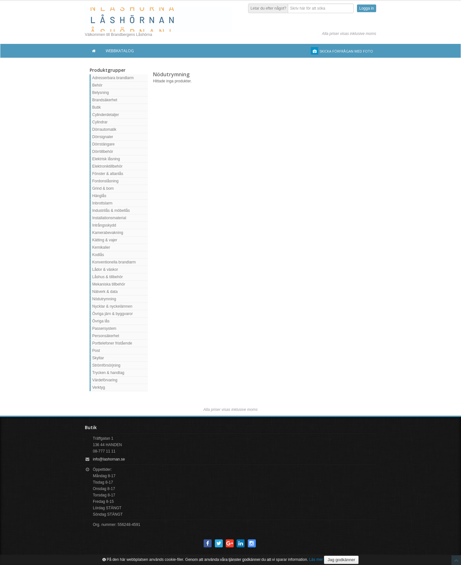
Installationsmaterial (109, 218)
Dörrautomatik (104, 129)
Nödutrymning (104, 299)
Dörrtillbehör (102, 151)
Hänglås (99, 196)
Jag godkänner (341, 559)
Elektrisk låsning (106, 159)
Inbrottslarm (102, 203)
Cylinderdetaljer (105, 114)
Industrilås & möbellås (111, 210)
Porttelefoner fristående (112, 343)
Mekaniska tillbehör (108, 284)
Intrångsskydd (104, 225)
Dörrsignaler (102, 137)
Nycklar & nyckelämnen (112, 306)
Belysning (100, 92)
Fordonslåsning (105, 181)
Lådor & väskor (105, 269)
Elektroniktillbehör (107, 166)
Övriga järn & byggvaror (112, 314)
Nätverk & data (104, 291)
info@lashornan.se (109, 459)
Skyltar (98, 358)
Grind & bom (103, 188)
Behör (97, 85)
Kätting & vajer (104, 240)
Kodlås (98, 255)
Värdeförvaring (104, 380)
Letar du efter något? (268, 8)
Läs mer (316, 559)
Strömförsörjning (106, 365)
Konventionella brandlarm (114, 262)
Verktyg (98, 387)
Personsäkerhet (105, 336)
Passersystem (104, 328)
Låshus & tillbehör (107, 277)
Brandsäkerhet (104, 100)
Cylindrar (100, 122)
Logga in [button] (366, 8)
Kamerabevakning (107, 232)
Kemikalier (101, 247)
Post (96, 350)
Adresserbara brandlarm (112, 78)
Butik (96, 107)
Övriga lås (100, 321)
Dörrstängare (103, 144)
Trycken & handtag (108, 372)
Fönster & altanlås (107, 173)
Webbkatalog (120, 51)
